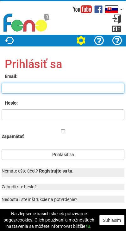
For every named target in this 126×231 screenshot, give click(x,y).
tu (88, 226)
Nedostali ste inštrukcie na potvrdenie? (39, 199)
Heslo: (11, 103)
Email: (11, 76)
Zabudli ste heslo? (19, 187)
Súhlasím (112, 220)
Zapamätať (13, 136)
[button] (113, 9)
